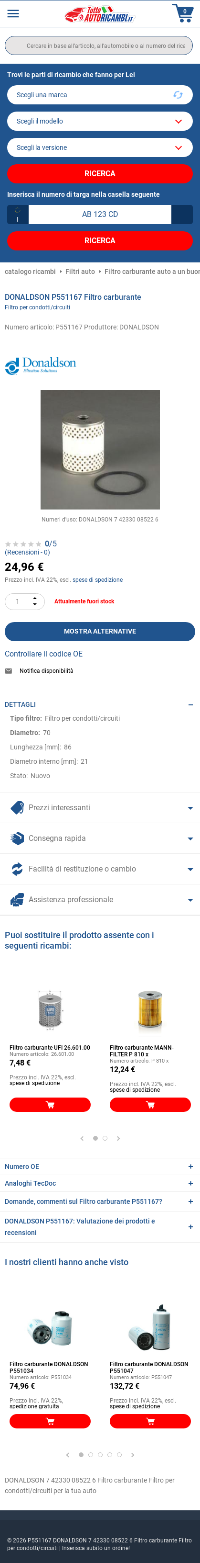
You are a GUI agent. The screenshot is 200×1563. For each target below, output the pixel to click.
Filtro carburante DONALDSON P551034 (49, 1367)
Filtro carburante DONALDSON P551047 (149, 1367)
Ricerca (100, 173)
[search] (99, 45)
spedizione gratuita (34, 1406)
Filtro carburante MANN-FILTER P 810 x (142, 1051)
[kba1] (100, 214)
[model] (100, 121)
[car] (100, 147)
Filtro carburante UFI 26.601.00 (50, 1047)
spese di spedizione (98, 580)
